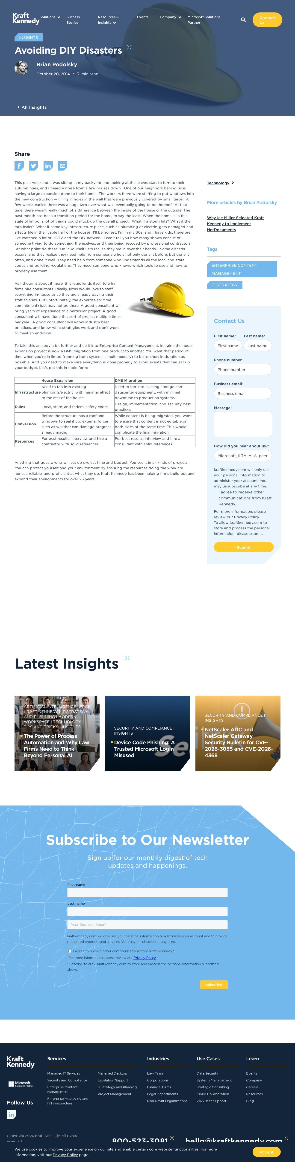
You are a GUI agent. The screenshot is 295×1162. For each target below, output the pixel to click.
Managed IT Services (63, 1073)
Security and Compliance (143, 728)
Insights (71, 726)
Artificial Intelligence (50, 706)
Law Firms (155, 1073)
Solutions (47, 17)
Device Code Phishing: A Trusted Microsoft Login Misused (144, 748)
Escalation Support (113, 1080)
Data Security (207, 1073)
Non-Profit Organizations (167, 1101)
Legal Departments (162, 1094)
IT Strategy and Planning (117, 1087)
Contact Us (267, 19)
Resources (254, 1094)
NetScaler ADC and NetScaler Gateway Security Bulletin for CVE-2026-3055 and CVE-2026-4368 (239, 742)
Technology (218, 182)
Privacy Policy (246, 517)
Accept (267, 1152)
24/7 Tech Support (211, 1101)
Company (168, 17)
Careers (252, 1087)
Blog (250, 1101)
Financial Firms (159, 1087)
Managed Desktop (112, 1073)
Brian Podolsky (56, 64)
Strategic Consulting (213, 1087)
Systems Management (214, 1080)
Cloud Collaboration (213, 1094)
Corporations (157, 1080)
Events (142, 17)
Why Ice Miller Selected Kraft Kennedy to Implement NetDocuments (235, 223)
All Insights (34, 107)
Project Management (114, 1094)
